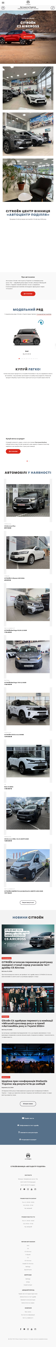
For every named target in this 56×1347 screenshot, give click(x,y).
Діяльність (6, 1077)
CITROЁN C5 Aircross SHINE (14, 734)
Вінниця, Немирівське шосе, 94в (28, 1179)
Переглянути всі (28, 902)
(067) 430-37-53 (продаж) (28, 1182)
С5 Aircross (28, 1260)
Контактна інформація (28, 1315)
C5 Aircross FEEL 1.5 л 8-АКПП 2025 (16, 839)
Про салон (28, 1312)
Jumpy (28, 1282)
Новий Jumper (28, 1285)
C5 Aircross (7, 732)
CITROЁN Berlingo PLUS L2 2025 (15, 630)
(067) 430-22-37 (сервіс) (28, 1185)
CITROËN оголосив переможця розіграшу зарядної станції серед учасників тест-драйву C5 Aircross (27, 965)
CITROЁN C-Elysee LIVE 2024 (14, 578)
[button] (15, 61)
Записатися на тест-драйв (28, 1297)
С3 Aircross (28, 1251)
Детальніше (28, 293)
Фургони (28, 1275)
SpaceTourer (28, 1269)
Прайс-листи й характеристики (28, 1294)
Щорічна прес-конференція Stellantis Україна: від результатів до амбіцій (24, 1082)
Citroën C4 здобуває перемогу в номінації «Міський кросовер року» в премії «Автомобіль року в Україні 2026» (27, 1023)
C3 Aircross (7, 524)
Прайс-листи (28, 1118)
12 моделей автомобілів (44, 314)
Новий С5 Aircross (27, 1263)
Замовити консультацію (28, 1300)
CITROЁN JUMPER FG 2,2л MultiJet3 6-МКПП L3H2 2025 (23, 891)
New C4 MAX (8, 787)
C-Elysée (6, 576)
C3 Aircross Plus (9, 526)
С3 (28, 1248)
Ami (28, 1245)
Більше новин (28, 1104)
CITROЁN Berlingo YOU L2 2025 (15, 682)
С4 (5, 784)
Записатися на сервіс (27, 1303)
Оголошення (6, 958)
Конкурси (5, 1016)
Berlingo (6, 680)
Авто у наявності (9, 628)
